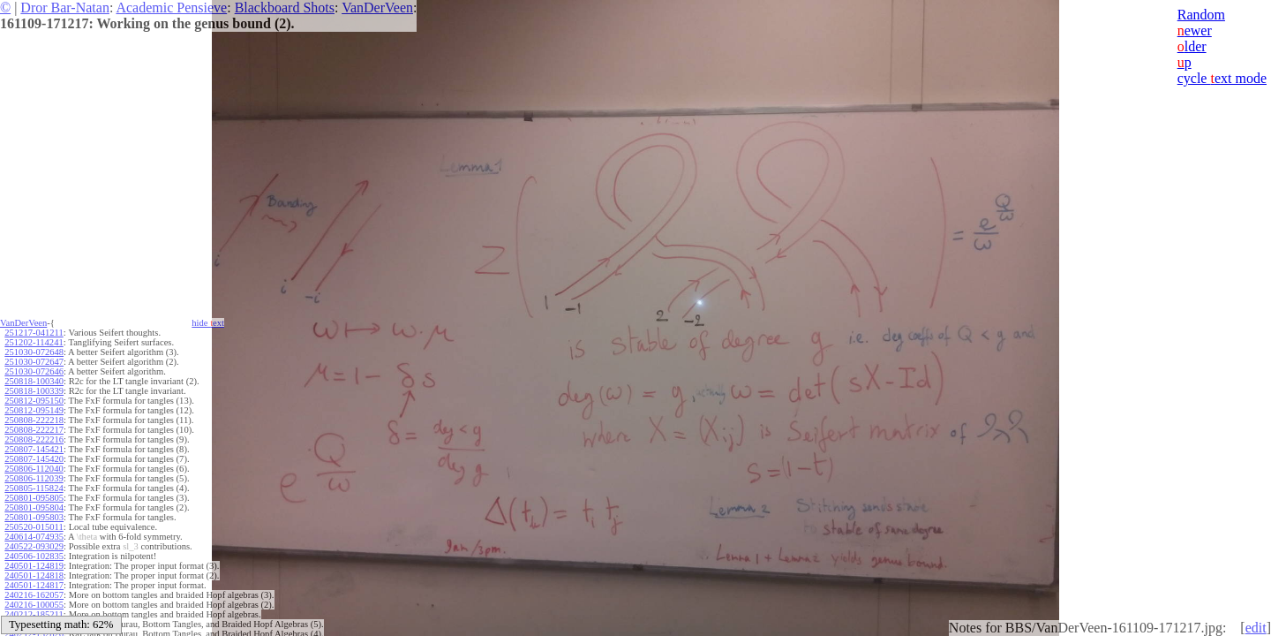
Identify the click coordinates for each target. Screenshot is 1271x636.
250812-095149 (34, 410)
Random (1201, 14)
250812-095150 (34, 400)
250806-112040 (33, 468)
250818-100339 (34, 391)
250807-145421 (34, 449)
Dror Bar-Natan (64, 7)
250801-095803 (34, 517)
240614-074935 (34, 536)
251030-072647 (34, 362)
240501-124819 (34, 566)
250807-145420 (34, 459)
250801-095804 (34, 507)
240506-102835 (34, 556)
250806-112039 (33, 478)
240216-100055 (34, 605)
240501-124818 (34, 575)
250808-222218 (34, 420)
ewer (1194, 30)
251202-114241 (33, 342)
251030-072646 (34, 371)
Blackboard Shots (285, 7)
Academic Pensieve (171, 7)
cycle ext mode (1222, 78)
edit (1256, 627)
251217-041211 (33, 332)
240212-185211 (33, 614)
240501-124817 (34, 585)
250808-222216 (34, 439)
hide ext (208, 323)
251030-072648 (34, 352)
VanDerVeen (377, 7)
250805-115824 (33, 488)
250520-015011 (33, 527)
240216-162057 (34, 595)
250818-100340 (34, 381)
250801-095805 (34, 498)
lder (1192, 46)
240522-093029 (34, 546)
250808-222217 (34, 430)
